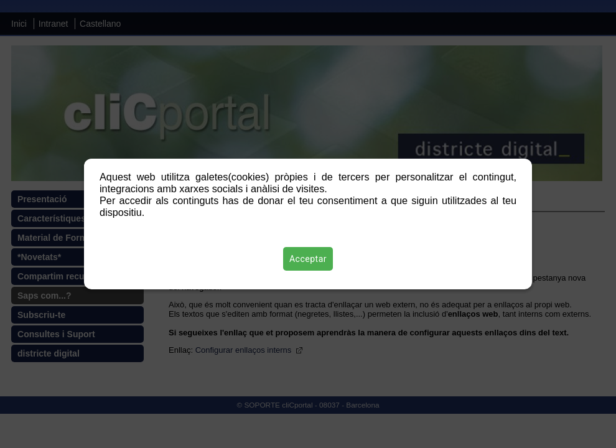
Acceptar (308, 258)
